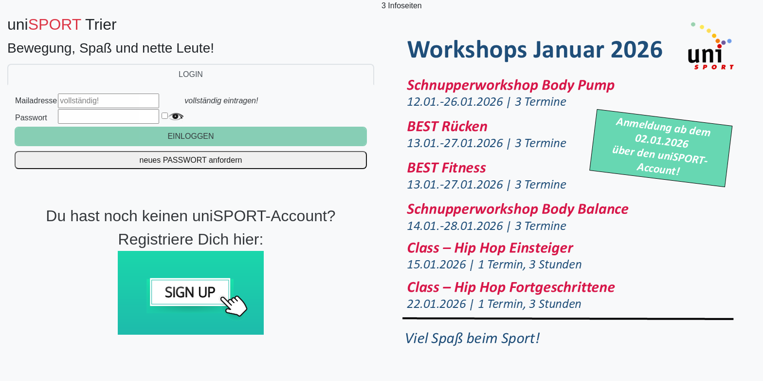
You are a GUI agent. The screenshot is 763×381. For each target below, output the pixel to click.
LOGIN (191, 74)
